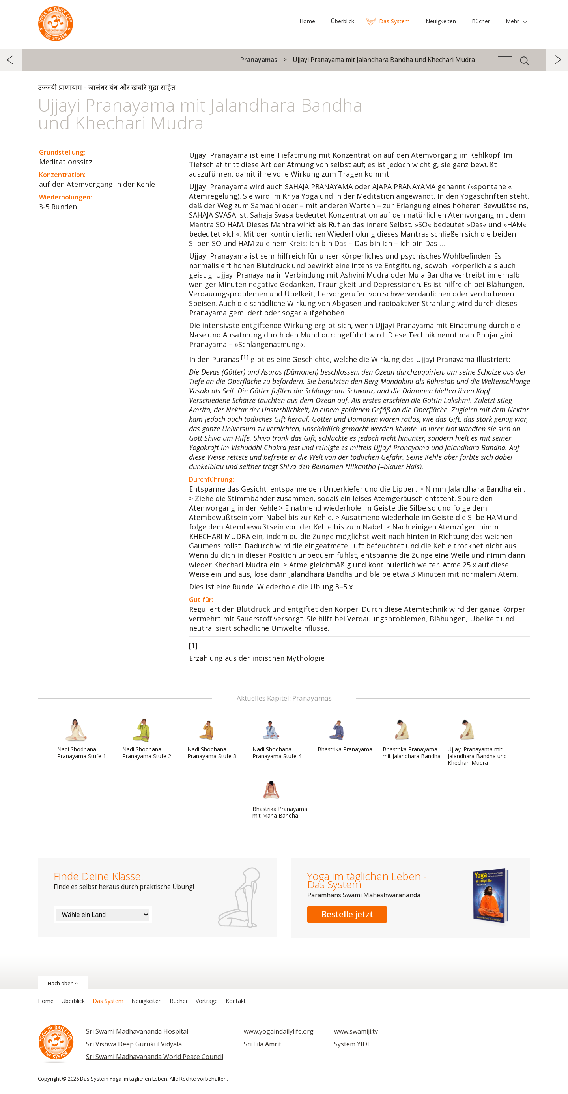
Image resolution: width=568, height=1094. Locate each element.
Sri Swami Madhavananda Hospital (137, 1031)
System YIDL (352, 1044)
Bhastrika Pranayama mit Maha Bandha (279, 798)
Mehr (512, 21)
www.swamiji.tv (356, 1031)
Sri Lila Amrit (262, 1044)
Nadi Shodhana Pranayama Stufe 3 (211, 739)
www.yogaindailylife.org (279, 1031)
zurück (11, 60)
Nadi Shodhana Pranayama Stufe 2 (146, 739)
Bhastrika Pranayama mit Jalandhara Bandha (412, 739)
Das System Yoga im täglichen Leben (55, 21)
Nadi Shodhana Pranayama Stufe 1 (81, 739)
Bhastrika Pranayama (345, 735)
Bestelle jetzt (347, 914)
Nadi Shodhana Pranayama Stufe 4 (276, 739)
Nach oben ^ (63, 983)
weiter (557, 60)
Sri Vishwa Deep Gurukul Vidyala (134, 1044)
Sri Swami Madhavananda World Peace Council (154, 1056)
